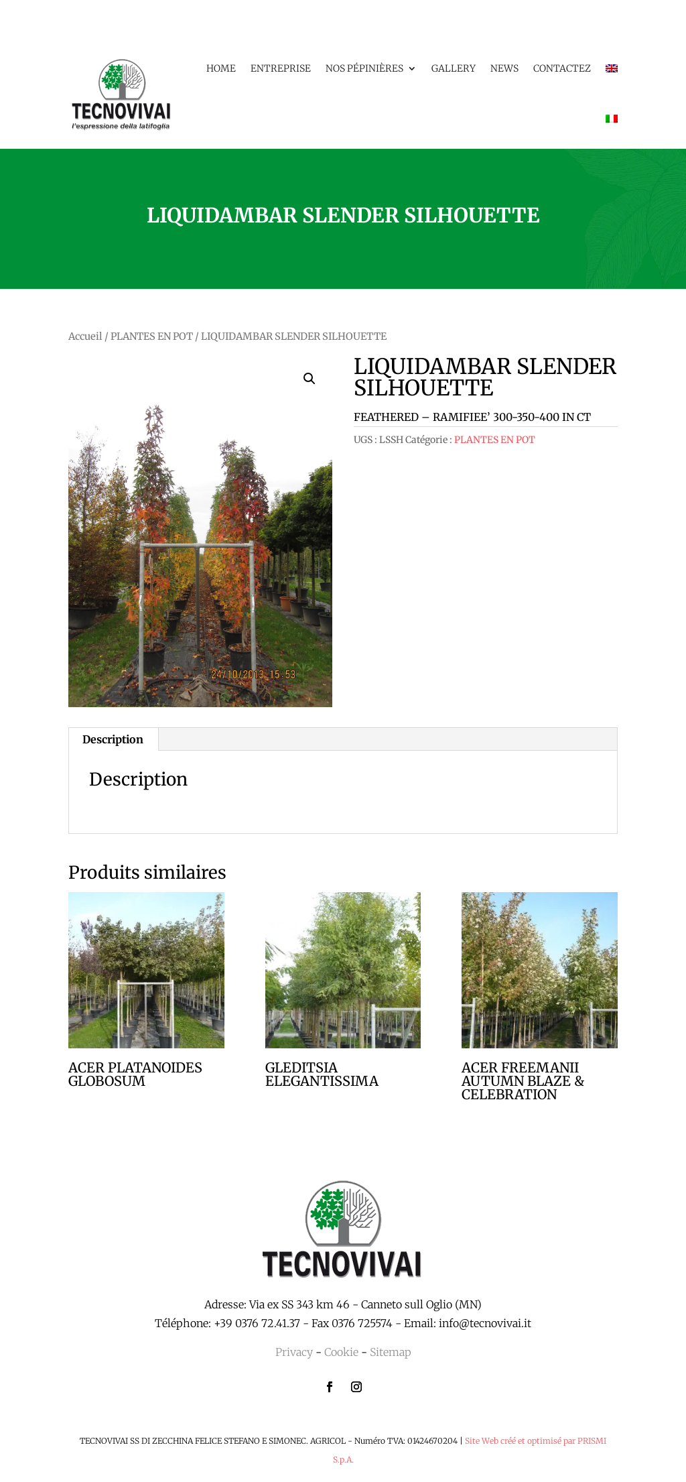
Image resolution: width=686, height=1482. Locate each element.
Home (221, 68)
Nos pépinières (364, 68)
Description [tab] (112, 739)
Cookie (341, 1352)
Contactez (562, 68)
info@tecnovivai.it (485, 1323)
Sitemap (390, 1352)
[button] (309, 379)
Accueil (85, 336)
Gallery (453, 68)
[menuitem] (612, 68)
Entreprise (281, 68)
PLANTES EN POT (152, 336)
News (504, 68)
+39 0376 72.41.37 (257, 1323)
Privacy (294, 1352)
